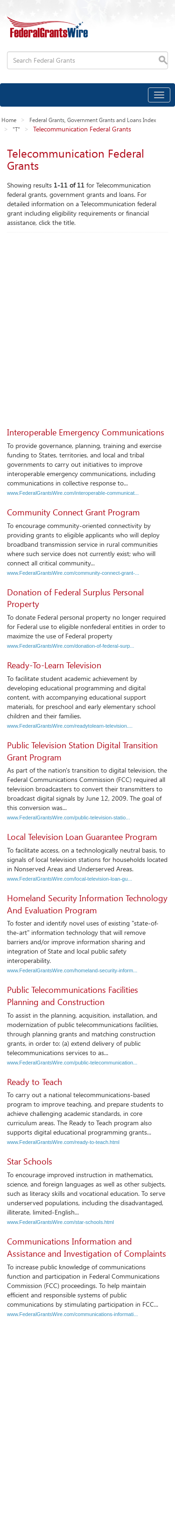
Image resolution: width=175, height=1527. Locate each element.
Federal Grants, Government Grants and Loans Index (92, 119)
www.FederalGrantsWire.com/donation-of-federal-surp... (70, 646)
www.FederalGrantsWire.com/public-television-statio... (68, 817)
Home (8, 119)
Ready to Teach (34, 1081)
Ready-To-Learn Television (54, 665)
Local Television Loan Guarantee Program (82, 836)
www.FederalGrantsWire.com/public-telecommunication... (72, 1062)
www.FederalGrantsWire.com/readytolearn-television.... (70, 726)
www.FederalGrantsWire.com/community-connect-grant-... (73, 573)
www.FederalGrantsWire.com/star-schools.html (60, 1222)
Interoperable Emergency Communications (85, 432)
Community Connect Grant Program (73, 512)
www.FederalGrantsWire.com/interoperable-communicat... (73, 493)
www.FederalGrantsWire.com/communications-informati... (72, 1314)
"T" (16, 129)
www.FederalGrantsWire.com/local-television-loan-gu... (69, 879)
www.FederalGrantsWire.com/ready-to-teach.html (63, 1142)
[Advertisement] (87, 325)
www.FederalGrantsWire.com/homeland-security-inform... (72, 970)
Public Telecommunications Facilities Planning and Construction (72, 995)
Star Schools (29, 1161)
